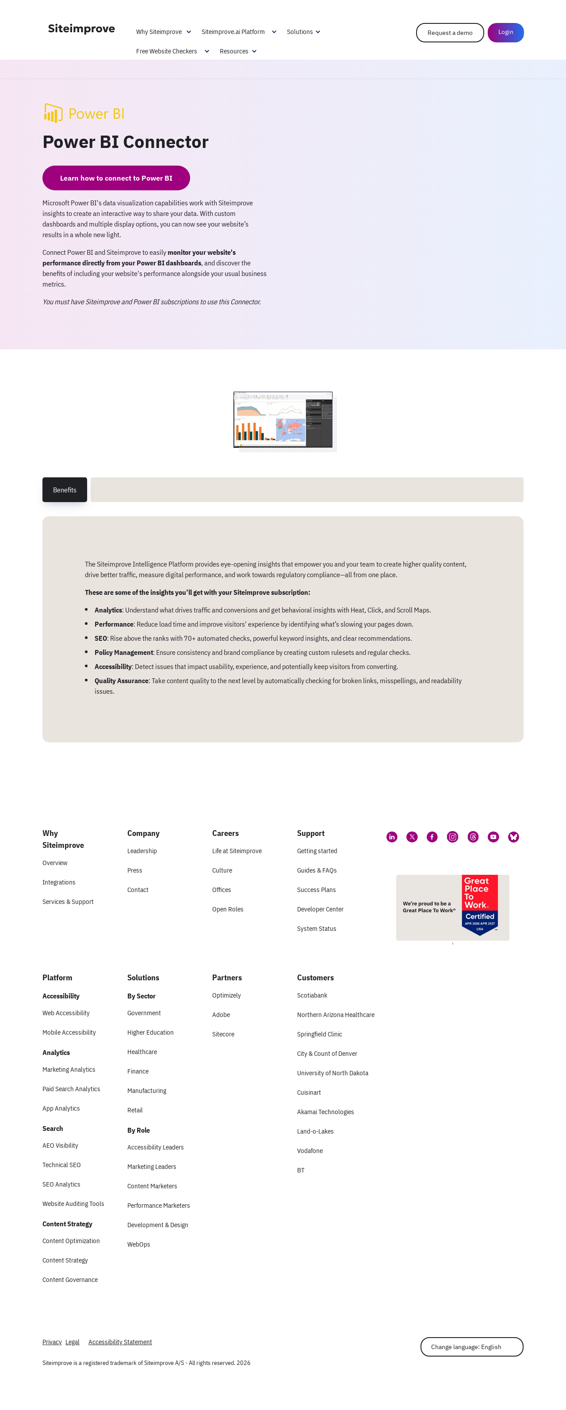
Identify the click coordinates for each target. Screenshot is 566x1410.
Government (144, 1013)
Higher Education (150, 1032)
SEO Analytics (61, 1184)
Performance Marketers (158, 1205)
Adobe (221, 1014)
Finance (138, 1071)
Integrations (59, 882)
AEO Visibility (60, 1145)
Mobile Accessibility (69, 1032)
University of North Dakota (332, 1073)
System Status (317, 928)
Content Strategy (65, 1260)
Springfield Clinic (319, 1034)
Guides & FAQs (317, 870)
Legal (72, 1342)
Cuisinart (309, 1092)
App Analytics (61, 1108)
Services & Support (68, 901)
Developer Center (320, 909)
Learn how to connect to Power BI (116, 178)
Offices (221, 889)
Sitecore (223, 1034)
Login (505, 32)
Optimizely (226, 995)
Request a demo (449, 33)
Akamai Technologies (325, 1112)
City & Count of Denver (327, 1053)
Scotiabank (312, 995)
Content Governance (70, 1279)
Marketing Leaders (151, 1166)
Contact (138, 889)
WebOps (138, 1244)
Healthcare (142, 1051)
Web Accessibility (66, 1013)
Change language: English (466, 1347)
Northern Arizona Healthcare (336, 1014)
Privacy (52, 1342)
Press (134, 870)
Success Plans (316, 889)
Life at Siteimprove (237, 851)
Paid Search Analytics (71, 1089)
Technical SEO (61, 1165)
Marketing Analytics (69, 1069)
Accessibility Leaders (155, 1147)
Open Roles (228, 909)
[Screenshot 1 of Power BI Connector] (283, 420)
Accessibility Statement (120, 1342)
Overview (54, 862)
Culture (222, 870)
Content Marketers (152, 1186)
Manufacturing (146, 1090)
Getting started (317, 851)
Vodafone (310, 1150)
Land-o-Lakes (315, 1131)
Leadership (142, 851)
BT (301, 1170)
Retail (135, 1110)
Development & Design (157, 1225)
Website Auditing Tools (73, 1203)
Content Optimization (71, 1240)
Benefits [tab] (64, 489)
